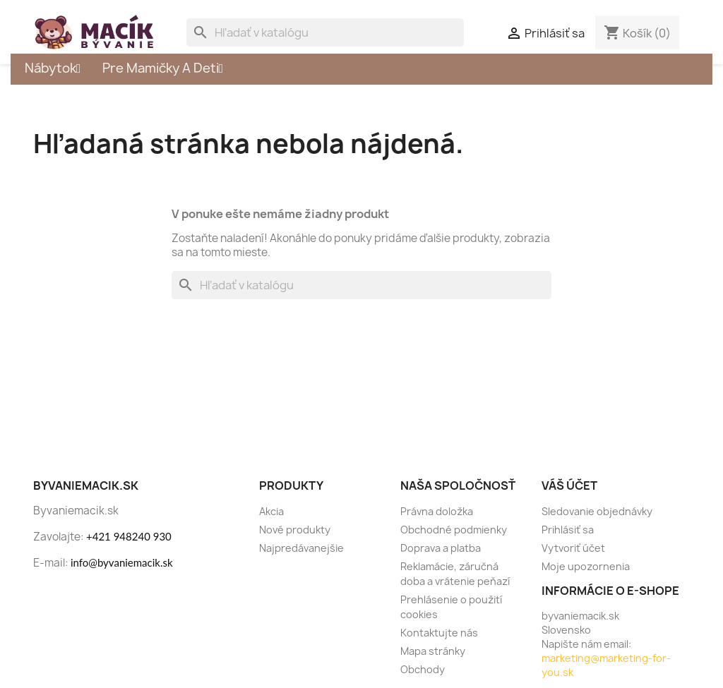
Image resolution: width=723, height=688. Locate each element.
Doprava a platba (440, 548)
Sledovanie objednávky (597, 511)
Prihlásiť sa (568, 529)
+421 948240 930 (129, 536)
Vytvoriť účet (573, 548)
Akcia (271, 511)
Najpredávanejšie (301, 548)
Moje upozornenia (586, 566)
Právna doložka (436, 511)
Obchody (422, 669)
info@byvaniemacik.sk (122, 562)
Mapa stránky (432, 651)
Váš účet (569, 485)
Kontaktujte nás (439, 632)
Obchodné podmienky (453, 529)
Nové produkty (294, 529)
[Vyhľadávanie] (325, 32)
